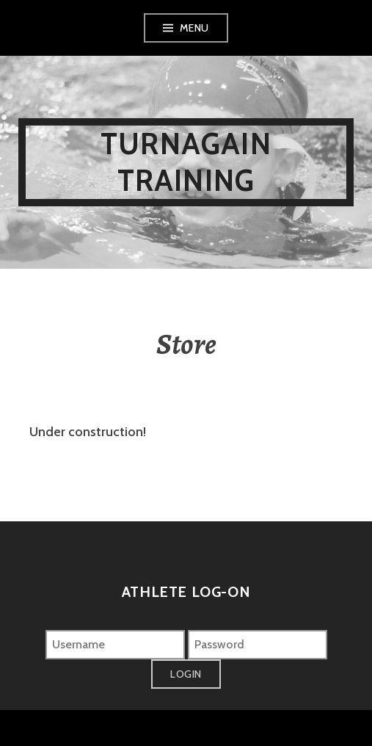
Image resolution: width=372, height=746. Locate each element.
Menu (194, 28)
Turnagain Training (186, 162)
